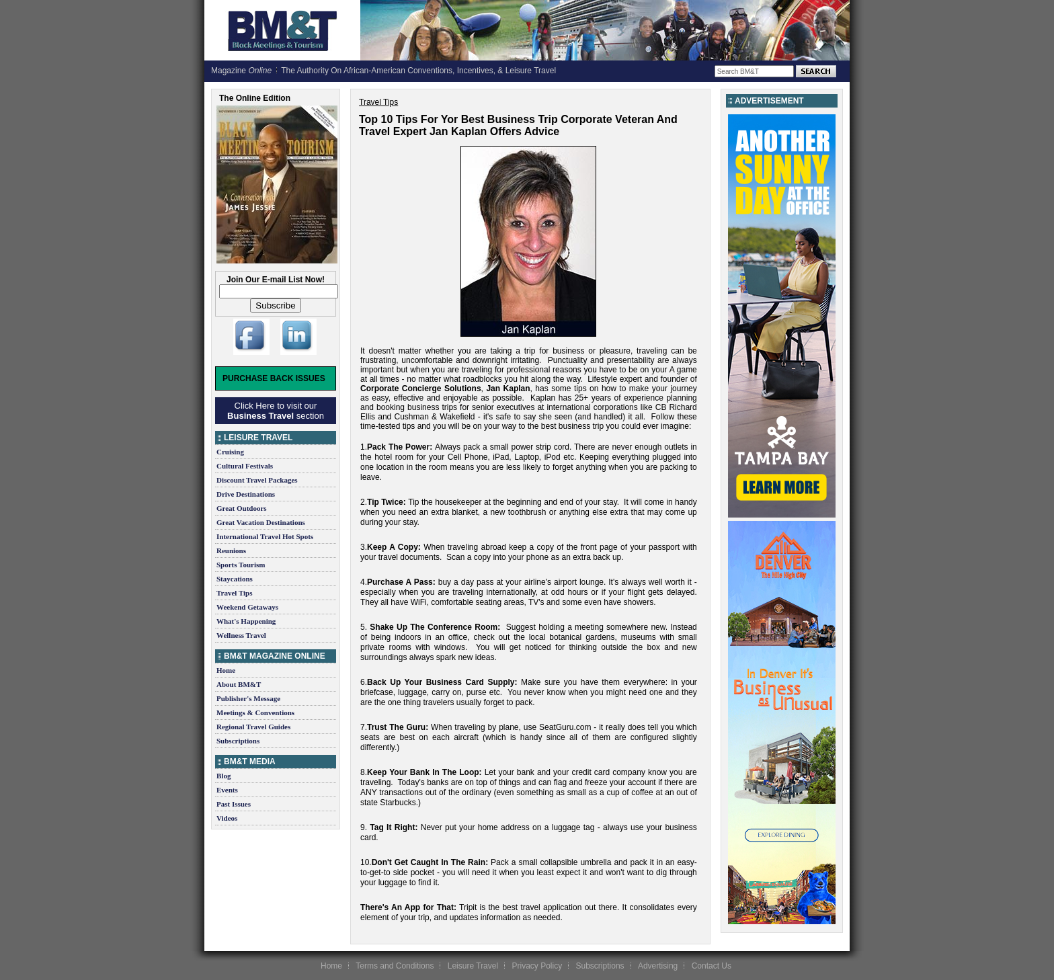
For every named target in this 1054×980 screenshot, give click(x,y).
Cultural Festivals (244, 466)
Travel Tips (234, 593)
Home (225, 670)
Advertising (658, 966)
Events (227, 790)
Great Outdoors (241, 508)
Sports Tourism (240, 565)
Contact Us (711, 966)
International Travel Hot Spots (264, 536)
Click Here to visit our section (275, 411)
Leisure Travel (473, 966)
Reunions (231, 550)
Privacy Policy (537, 966)
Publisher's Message (248, 698)
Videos (226, 818)
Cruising (230, 452)
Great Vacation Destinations (260, 522)
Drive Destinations (245, 494)
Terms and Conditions (395, 966)
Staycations (234, 579)
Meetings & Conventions (255, 712)
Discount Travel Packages (257, 480)
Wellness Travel (241, 635)
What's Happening (246, 621)
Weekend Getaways (247, 607)
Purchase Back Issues (273, 378)
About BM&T (238, 684)
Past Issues (233, 804)
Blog (223, 776)
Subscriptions (237, 741)
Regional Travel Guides (253, 727)
